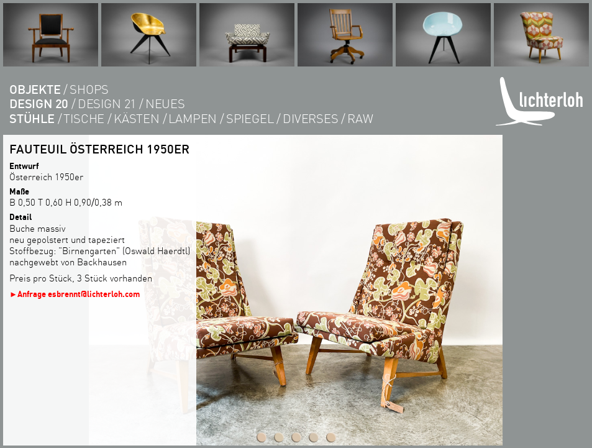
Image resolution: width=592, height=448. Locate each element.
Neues (165, 103)
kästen (137, 118)
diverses (310, 118)
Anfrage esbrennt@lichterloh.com (78, 293)
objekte (35, 89)
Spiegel (250, 118)
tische (83, 118)
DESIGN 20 (38, 103)
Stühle (32, 118)
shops (89, 89)
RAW (360, 118)
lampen (192, 118)
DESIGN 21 (107, 103)
